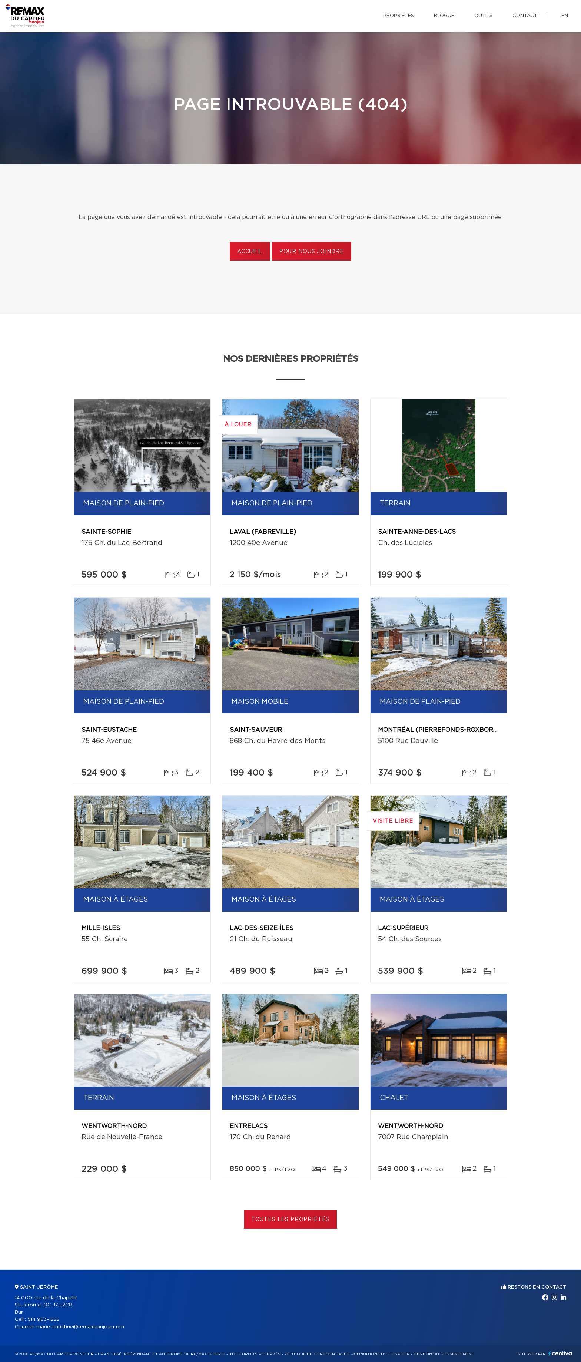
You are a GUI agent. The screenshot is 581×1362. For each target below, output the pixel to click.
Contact (524, 15)
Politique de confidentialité (317, 1354)
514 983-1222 (43, 1319)
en (564, 15)
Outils (483, 15)
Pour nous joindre (311, 251)
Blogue (444, 15)
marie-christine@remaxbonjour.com (80, 1327)
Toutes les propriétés (291, 1219)
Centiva (560, 1353)
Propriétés (398, 15)
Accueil (250, 251)
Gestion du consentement (444, 1354)
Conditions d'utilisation (382, 1354)
